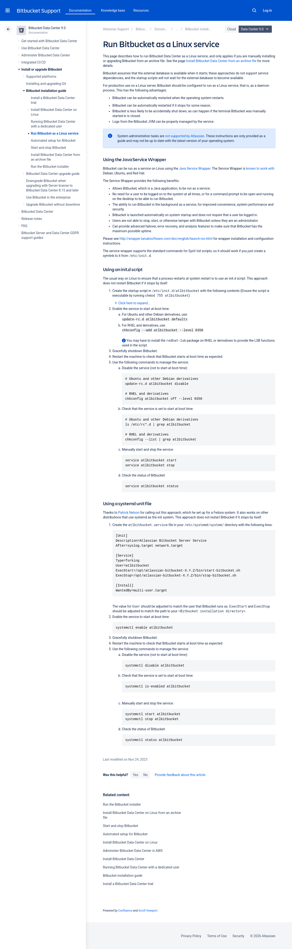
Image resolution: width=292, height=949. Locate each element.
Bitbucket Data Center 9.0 (47, 28)
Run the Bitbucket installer (50, 166)
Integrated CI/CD (33, 62)
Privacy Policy (191, 935)
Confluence (125, 910)
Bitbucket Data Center (37, 211)
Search (254, 10)
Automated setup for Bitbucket (53, 140)
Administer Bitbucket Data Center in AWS (133, 850)
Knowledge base (113, 10)
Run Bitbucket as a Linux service (55, 133)
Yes (135, 774)
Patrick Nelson (128, 512)
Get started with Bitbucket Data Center (49, 41)
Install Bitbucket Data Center (123, 858)
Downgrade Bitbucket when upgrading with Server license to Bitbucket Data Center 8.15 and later (52, 185)
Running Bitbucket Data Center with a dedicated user (141, 867)
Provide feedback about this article (180, 774)
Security (238, 935)
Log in (267, 10)
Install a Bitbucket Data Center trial (128, 883)
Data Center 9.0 (256, 29)
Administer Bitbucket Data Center (45, 55)
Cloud (231, 29)
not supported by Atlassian (184, 136)
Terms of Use (217, 935)
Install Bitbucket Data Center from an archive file (221, 61)
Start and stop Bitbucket (48, 148)
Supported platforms (41, 76)
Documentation (80, 10)
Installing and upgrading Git (46, 84)
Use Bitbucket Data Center (40, 48)
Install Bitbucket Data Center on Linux (130, 842)
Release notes (31, 219)
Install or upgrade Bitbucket (41, 69)
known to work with (260, 168)
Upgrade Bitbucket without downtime (53, 204)
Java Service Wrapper (194, 168)
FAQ (24, 226)
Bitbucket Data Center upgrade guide (52, 174)
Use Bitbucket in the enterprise (48, 197)
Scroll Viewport (147, 910)
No (146, 774)
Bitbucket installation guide (46, 91)
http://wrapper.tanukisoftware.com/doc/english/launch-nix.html (166, 239)
